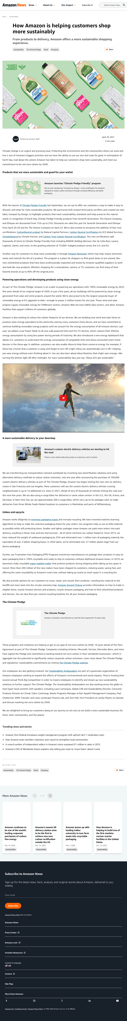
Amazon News (11, 922)
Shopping (54, 50)
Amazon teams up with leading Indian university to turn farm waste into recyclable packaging (77, 833)
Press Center (12, 932)
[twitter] (64, 1000)
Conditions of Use (21, 1009)
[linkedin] (91, 1000)
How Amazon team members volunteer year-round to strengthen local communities (46, 739)
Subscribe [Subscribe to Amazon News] (87, 5)
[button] (35, 5)
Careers (10, 974)
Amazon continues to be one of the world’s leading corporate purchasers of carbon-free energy (16, 833)
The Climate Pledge (34, 50)
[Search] (112, 5)
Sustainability (13, 17)
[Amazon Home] (14, 4)
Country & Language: (13, 963)
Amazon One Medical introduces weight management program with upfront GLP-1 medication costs (54, 735)
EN (8, 965)
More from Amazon (14, 994)
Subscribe (13, 905)
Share (109, 49)
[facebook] (8, 1000)
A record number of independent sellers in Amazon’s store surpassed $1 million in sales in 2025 (52, 744)
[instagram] (36, 1000)
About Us (47, 5)
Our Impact (67, 5)
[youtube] (119, 1000)
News (31, 5)
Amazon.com (13, 942)
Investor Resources (15, 952)
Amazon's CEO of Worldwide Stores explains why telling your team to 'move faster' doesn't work (52, 749)
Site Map (9, 984)
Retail (46, 50)
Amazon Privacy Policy (35, 1009)
